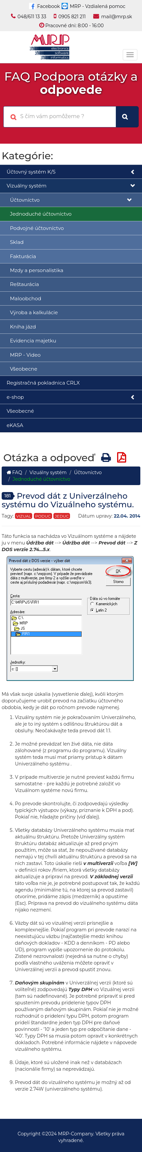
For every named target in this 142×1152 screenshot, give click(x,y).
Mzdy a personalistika (36, 270)
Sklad (17, 242)
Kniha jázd (23, 327)
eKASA (15, 425)
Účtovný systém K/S (71, 172)
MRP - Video (25, 355)
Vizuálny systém (71, 185)
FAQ (14, 472)
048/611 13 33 (32, 17)
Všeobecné (20, 411)
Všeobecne (23, 369)
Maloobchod (25, 298)
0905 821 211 (72, 17)
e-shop (71, 397)
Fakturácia (23, 256)
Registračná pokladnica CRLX (43, 383)
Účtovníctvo (71, 200)
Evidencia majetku (33, 340)
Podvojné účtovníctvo (37, 228)
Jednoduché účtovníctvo (41, 214)
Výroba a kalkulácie (34, 312)
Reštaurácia (24, 284)
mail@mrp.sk (116, 17)
